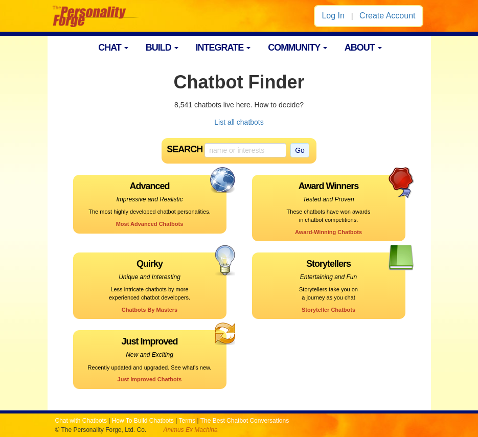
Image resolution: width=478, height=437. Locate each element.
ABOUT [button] (363, 47)
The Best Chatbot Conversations (244, 420)
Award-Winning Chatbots (328, 232)
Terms (186, 420)
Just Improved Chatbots (150, 379)
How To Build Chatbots (143, 420)
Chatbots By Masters (149, 310)
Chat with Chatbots (81, 420)
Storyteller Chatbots (328, 310)
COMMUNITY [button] (297, 47)
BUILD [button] (162, 47)
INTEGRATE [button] (223, 47)
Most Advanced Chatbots (150, 224)
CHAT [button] (113, 47)
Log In (333, 15)
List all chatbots (239, 122)
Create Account (387, 15)
